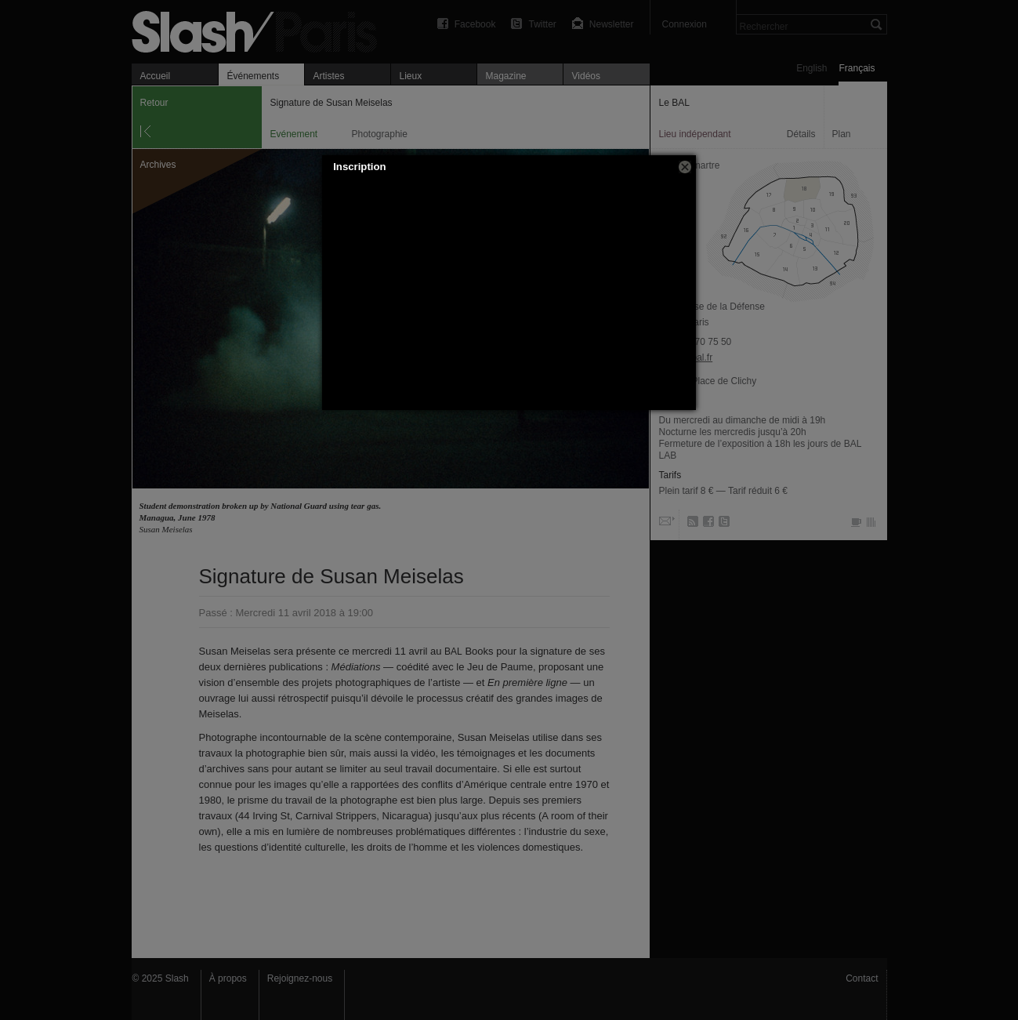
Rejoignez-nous (299, 978)
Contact (862, 978)
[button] (685, 167)
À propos (228, 978)
